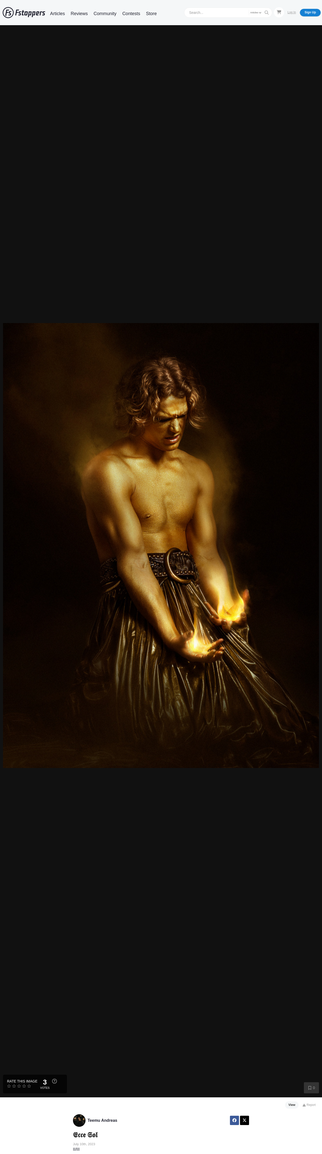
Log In (292, 12)
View (292, 1105)
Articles (57, 13)
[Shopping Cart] (279, 12)
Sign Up (310, 12)
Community (105, 13)
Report (309, 1105)
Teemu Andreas (102, 1120)
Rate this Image (22, 1081)
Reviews (79, 13)
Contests (131, 13)
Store (151, 13)
